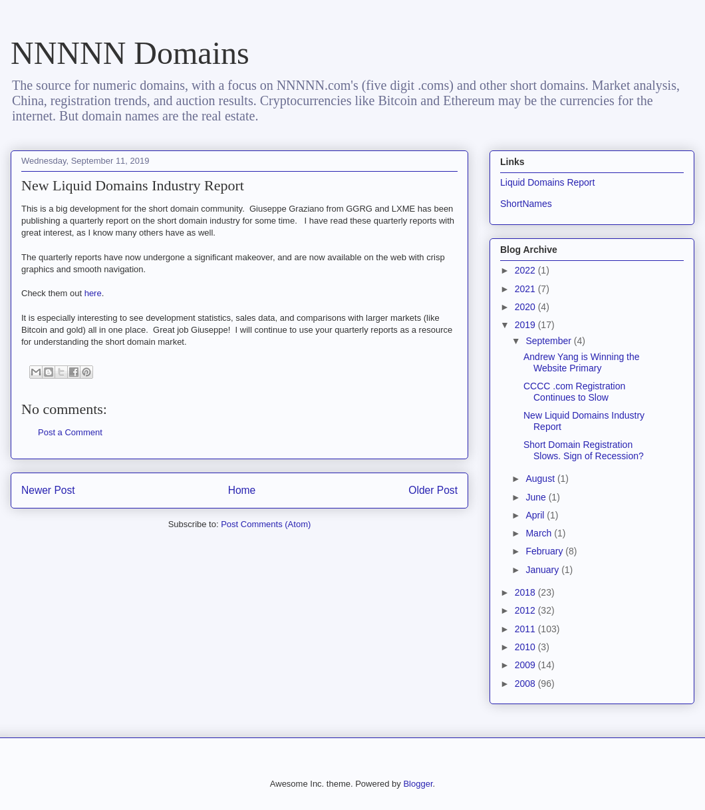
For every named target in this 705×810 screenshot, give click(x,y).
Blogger (417, 784)
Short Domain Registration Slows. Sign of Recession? (583, 450)
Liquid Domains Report (547, 182)
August (541, 478)
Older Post (433, 490)
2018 (526, 592)
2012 (526, 610)
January (543, 569)
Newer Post (48, 490)
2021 (526, 289)
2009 (526, 665)
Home (242, 490)
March (539, 533)
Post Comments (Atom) (266, 524)
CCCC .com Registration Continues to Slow (574, 392)
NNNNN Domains (130, 53)
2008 (526, 683)
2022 (526, 270)
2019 (526, 324)
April (536, 515)
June (536, 497)
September (549, 340)
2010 (526, 647)
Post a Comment (70, 432)
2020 (526, 307)
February (545, 551)
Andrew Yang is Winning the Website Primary (581, 362)
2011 (526, 629)
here (93, 293)
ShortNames (526, 203)
